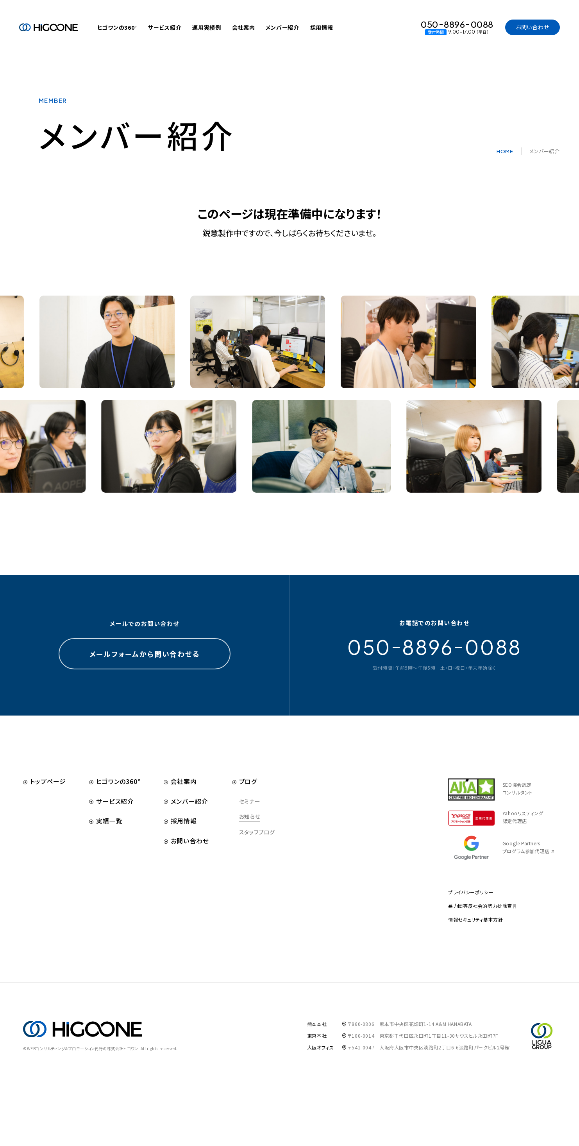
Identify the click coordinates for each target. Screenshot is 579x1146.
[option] (275, 360)
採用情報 (321, 27)
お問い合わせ (532, 27)
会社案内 (243, 27)
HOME (505, 155)
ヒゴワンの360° (117, 27)
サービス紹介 (164, 27)
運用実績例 (206, 27)
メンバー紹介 (282, 27)
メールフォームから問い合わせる (144, 665)
